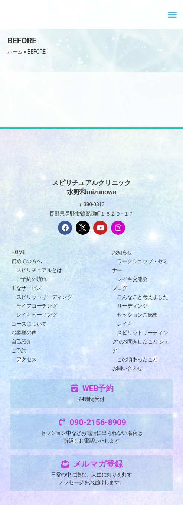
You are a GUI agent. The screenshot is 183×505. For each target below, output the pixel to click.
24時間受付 (92, 399)
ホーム (15, 52)
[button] (172, 14)
